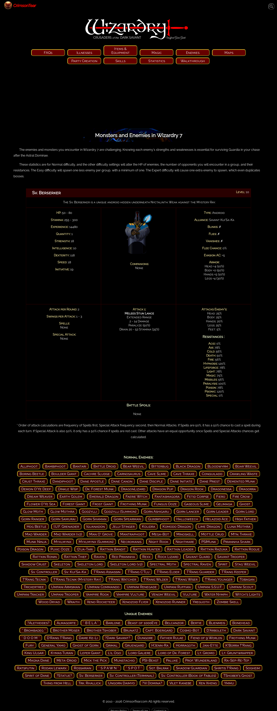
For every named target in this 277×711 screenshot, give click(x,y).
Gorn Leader (217, 511)
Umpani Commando (103, 587)
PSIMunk (208, 542)
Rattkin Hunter (146, 549)
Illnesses (84, 53)
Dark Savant (244, 630)
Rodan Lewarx (54, 668)
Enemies (192, 53)
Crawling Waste (244, 474)
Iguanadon (95, 526)
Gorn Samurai (63, 519)
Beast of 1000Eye (143, 623)
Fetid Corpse (198, 496)
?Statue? (64, 675)
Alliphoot (29, 466)
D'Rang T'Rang (59, 638)
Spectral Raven (197, 564)
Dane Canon (121, 481)
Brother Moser (66, 630)
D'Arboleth (216, 630)
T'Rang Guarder (200, 572)
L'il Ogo (114, 653)
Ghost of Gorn (85, 645)
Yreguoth (201, 602)
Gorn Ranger (32, 519)
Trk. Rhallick (89, 683)
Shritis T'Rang (226, 668)
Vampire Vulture (130, 594)
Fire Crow (241, 496)
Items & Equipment (120, 50)
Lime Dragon (209, 526)
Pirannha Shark (236, 542)
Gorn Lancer (187, 511)
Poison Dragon (30, 549)
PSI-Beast (150, 660)
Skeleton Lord (90, 564)
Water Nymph (216, 594)
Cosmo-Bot (189, 630)
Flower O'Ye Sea (41, 504)
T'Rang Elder (168, 572)
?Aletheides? (38, 623)
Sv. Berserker (90, 675)
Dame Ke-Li (88, 638)
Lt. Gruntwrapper (237, 653)
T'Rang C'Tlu (138, 572)
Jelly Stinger (123, 526)
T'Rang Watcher (122, 579)
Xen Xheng (208, 683)
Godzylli (89, 511)
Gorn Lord (245, 511)
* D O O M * (31, 638)
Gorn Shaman (94, 519)
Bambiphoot (55, 466)
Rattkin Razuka (214, 549)
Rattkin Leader (180, 549)
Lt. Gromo (206, 653)
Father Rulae (171, 638)
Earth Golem (71, 496)
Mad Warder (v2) (68, 534)
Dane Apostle (92, 481)
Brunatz (130, 630)
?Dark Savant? (117, 638)
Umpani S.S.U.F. (210, 587)
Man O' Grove (101, 534)
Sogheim (253, 668)
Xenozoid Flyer (135, 602)
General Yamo (53, 645)
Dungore (145, 638)
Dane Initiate (181, 481)
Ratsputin (25, 668)
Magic (157, 53)
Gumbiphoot (158, 519)
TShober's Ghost (237, 675)
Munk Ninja (37, 542)
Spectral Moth (163, 564)
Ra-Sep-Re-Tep (236, 660)
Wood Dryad (49, 602)
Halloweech (187, 519)
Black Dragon (188, 466)
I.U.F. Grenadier (66, 526)
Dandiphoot (63, 481)
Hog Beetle (36, 526)
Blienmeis (217, 623)
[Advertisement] (138, 98)
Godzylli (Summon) (120, 511)
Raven (99, 557)
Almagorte (66, 623)
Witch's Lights (247, 594)
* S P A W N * (108, 668)
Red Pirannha (123, 557)
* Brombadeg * (34, 630)
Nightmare (185, 542)
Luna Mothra (238, 526)
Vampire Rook (97, 594)
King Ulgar (33, 653)
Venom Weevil (164, 594)
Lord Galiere (139, 653)
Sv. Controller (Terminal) (132, 675)
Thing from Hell (57, 683)
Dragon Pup (163, 489)
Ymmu (229, 683)
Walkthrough (193, 61)
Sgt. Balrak (159, 668)
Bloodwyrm (218, 466)
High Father (245, 519)
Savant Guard (198, 557)
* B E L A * (90, 623)
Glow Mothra (62, 511)
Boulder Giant (64, 474)
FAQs (48, 53)
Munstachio (124, 660)
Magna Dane (38, 660)
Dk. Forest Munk (99, 489)
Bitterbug (160, 466)
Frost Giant (103, 504)
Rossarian (82, 668)
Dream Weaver (39, 496)
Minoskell (185, 534)
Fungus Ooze (165, 504)
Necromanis (131, 542)
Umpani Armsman (65, 587)
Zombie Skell (228, 602)
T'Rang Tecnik (34, 579)
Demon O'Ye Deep (36, 489)
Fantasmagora (167, 496)
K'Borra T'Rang (238, 645)
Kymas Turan (62, 653)
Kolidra (148, 526)
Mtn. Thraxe (241, 534)
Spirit (223, 564)
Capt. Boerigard (159, 630)
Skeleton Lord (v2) (126, 564)
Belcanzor (174, 623)
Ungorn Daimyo (121, 683)
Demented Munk (241, 481)
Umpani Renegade (142, 587)
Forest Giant (74, 504)
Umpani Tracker (30, 594)
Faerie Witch (136, 496)
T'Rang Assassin (106, 572)
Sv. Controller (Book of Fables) (188, 675)
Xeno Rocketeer (101, 602)
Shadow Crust (34, 564)
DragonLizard (133, 489)
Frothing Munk (133, 504)
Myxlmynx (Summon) (96, 542)
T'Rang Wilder (156, 579)
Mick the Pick (95, 660)
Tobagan (247, 579)
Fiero (220, 496)
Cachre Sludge (97, 474)
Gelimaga (224, 504)
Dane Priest (210, 481)
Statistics (156, 61)
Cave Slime (157, 474)
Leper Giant (90, 653)
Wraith (73, 602)
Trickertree (34, 587)
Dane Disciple (151, 481)
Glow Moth (33, 511)
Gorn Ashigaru (156, 511)
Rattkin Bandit (113, 549)
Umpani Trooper (64, 594)
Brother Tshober (101, 630)
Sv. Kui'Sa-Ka (75, 572)
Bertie (196, 623)
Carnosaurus (128, 474)
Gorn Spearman (127, 519)
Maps (228, 53)
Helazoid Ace (216, 519)
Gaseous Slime (196, 504)
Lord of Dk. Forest (174, 653)
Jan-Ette (210, 645)
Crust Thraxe (33, 481)
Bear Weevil (133, 466)
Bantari (79, 466)
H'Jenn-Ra (160, 645)
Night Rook (158, 542)
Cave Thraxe (183, 474)
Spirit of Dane (37, 675)
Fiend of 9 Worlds (206, 638)
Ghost (244, 504)
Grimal (112, 645)
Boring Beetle (32, 474)
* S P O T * (134, 668)
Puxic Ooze (60, 549)
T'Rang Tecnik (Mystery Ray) (77, 579)
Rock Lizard (168, 557)
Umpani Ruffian (177, 587)
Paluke (172, 660)
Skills (120, 61)
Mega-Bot (160, 534)
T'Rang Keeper (233, 572)
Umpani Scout (241, 587)
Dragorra (247, 489)
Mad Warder (36, 534)
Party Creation (84, 61)
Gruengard (134, 645)
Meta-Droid (67, 660)
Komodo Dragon (177, 526)
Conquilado (212, 474)
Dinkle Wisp (68, 489)
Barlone (113, 623)
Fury (30, 645)
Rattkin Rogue (247, 549)
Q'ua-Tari (85, 549)
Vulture (190, 594)
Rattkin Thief (75, 557)
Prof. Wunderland (201, 660)
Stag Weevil (245, 564)
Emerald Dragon (103, 496)
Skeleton (62, 564)
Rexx (146, 557)
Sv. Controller (44, 572)
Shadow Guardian (191, 668)
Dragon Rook (192, 489)
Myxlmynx (62, 542)
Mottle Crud (212, 534)
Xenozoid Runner (170, 602)
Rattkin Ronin (45, 557)
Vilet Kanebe (180, 683)
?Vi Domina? (152, 683)
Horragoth (185, 645)
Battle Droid (104, 466)
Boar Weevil (246, 466)
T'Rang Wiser (186, 579)
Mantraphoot (132, 534)
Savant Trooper (230, 557)
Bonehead (241, 623)
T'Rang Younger (218, 579)
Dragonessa (221, 489)
